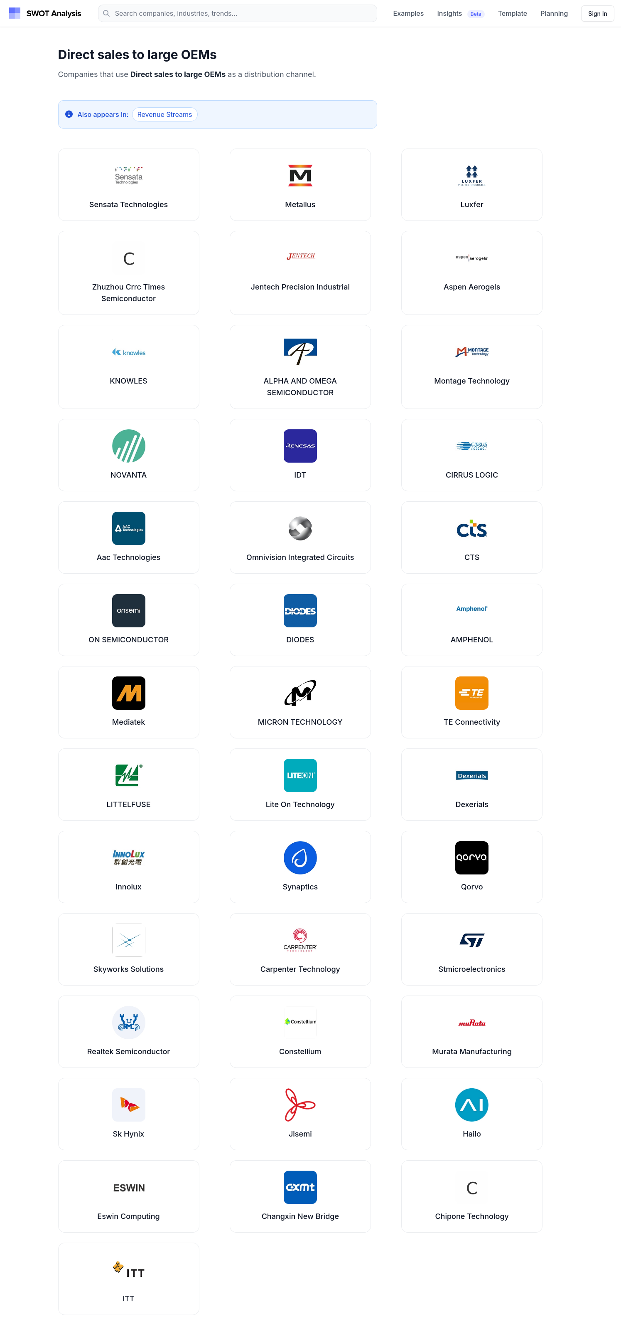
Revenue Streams (164, 114)
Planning (554, 13)
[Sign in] (597, 13)
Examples (408, 13)
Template (513, 13)
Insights (460, 13)
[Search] (237, 13)
